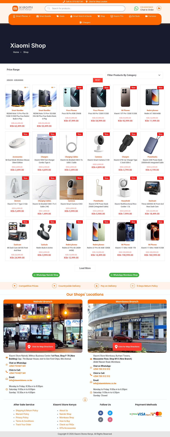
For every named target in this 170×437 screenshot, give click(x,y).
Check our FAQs (67, 424)
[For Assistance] (136, 8)
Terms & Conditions (25, 421)
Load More (85, 268)
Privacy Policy (22, 417)
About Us (64, 410)
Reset (97, 80)
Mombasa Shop (67, 417)
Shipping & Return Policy (27, 410)
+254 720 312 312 (101, 369)
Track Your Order (23, 424)
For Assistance (146, 7)
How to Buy (65, 421)
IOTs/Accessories (68, 428)
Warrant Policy (22, 414)
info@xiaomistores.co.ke (20, 380)
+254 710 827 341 (17, 366)
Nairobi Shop (65, 414)
